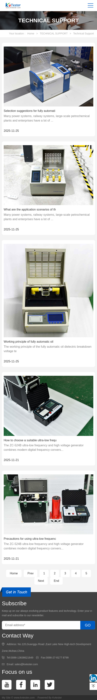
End (56, 580)
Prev (30, 573)
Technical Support (83, 33)
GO (88, 625)
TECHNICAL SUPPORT (54, 33)
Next (41, 580)
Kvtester (57, 697)
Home (30, 33)
